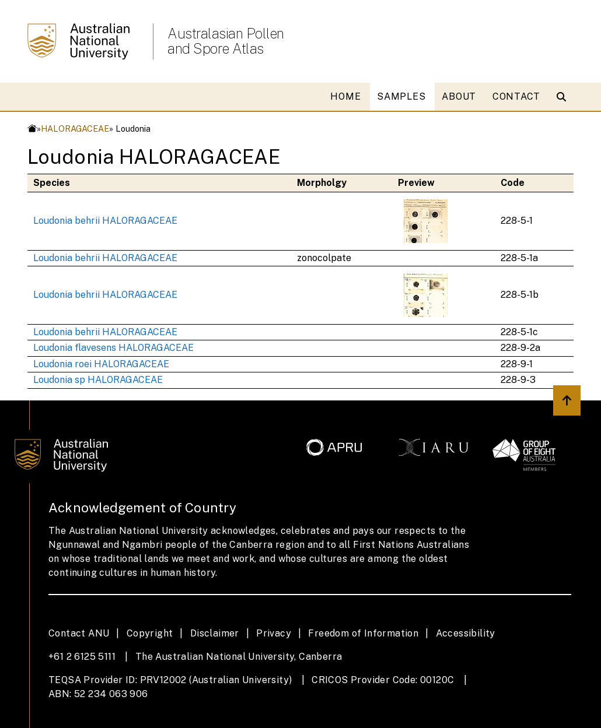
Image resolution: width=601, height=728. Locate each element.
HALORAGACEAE (75, 128)
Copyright (150, 633)
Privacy (273, 633)
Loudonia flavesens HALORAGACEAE (113, 347)
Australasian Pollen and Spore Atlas (225, 41)
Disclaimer (214, 633)
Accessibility (465, 633)
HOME (345, 96)
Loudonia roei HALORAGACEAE (101, 364)
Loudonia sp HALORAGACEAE (98, 379)
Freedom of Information (363, 633)
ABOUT (459, 96)
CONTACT (516, 96)
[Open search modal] (564, 96)
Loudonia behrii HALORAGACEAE (105, 220)
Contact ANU (78, 633)
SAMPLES (401, 96)
